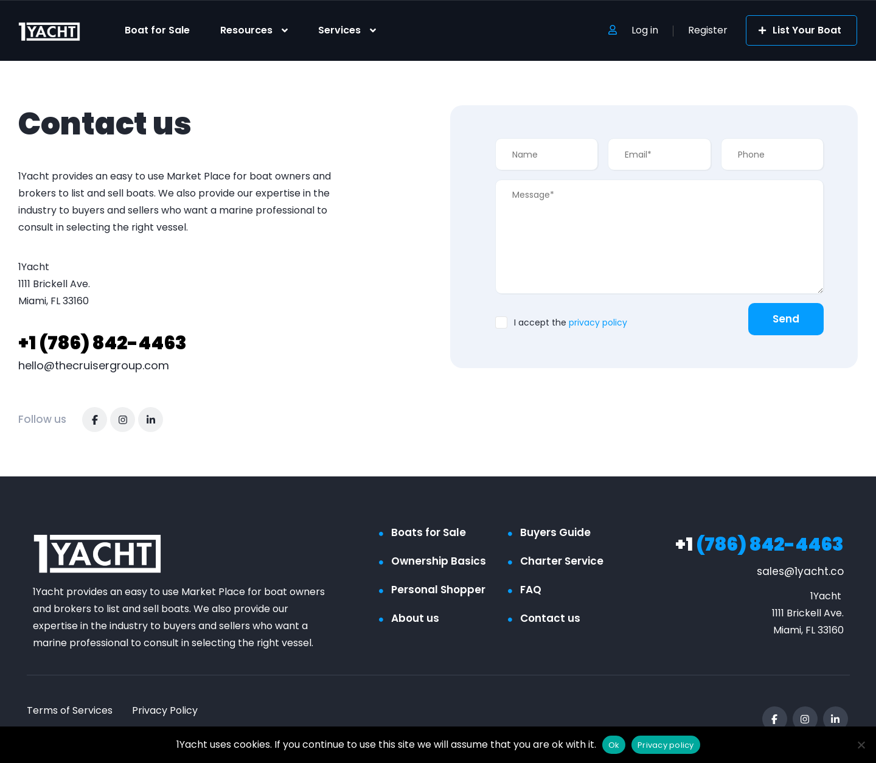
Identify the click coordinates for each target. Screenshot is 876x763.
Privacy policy (666, 745)
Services (339, 30)
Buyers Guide (555, 532)
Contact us (550, 618)
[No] (861, 745)
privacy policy (598, 322)
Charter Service (561, 561)
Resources (246, 30)
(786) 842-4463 (102, 343)
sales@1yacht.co (800, 571)
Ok (614, 745)
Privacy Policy (165, 710)
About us (415, 618)
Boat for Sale (157, 30)
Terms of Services (70, 710)
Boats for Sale (428, 532)
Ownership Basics (438, 561)
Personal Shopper (438, 589)
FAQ (530, 589)
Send (786, 319)
